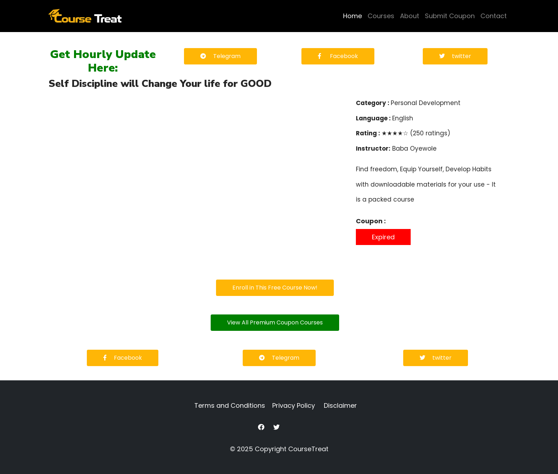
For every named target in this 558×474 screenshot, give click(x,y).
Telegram (220, 56)
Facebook (338, 56)
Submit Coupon (450, 15)
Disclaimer (340, 405)
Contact (493, 15)
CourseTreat (308, 448)
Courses (381, 15)
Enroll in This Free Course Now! (274, 287)
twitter (455, 56)
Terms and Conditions (229, 405)
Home (352, 15)
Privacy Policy (293, 405)
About (409, 15)
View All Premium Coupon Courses (275, 322)
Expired (383, 237)
